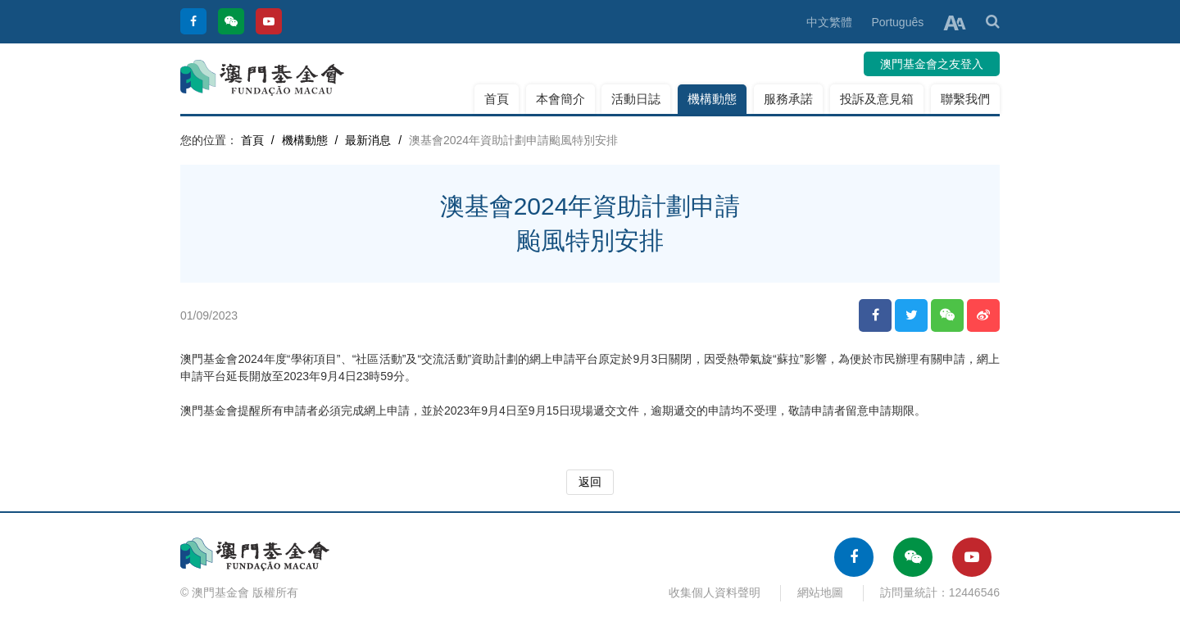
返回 (590, 481)
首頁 (496, 99)
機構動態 (712, 99)
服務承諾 (788, 99)
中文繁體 (829, 22)
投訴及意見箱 (877, 99)
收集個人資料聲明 (714, 592)
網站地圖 (820, 592)
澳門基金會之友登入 (931, 63)
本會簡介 (560, 99)
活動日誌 (635, 99)
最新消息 (368, 140)
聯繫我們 (965, 99)
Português (897, 22)
